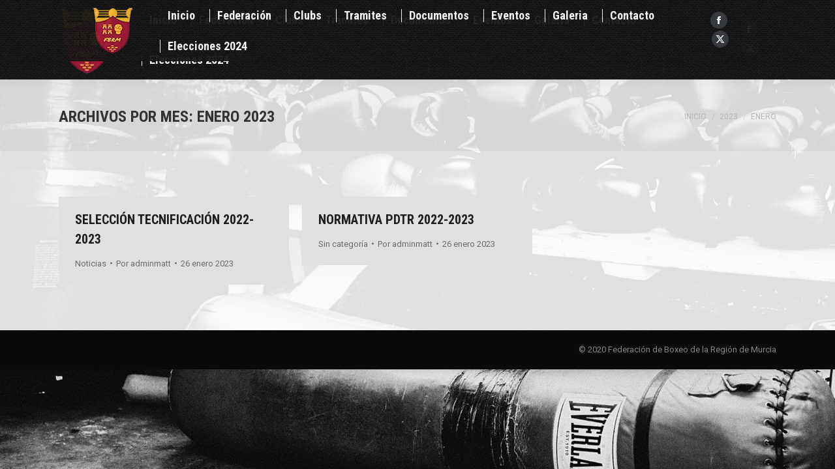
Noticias (90, 263)
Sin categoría (343, 244)
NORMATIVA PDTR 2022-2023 (396, 219)
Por (143, 263)
